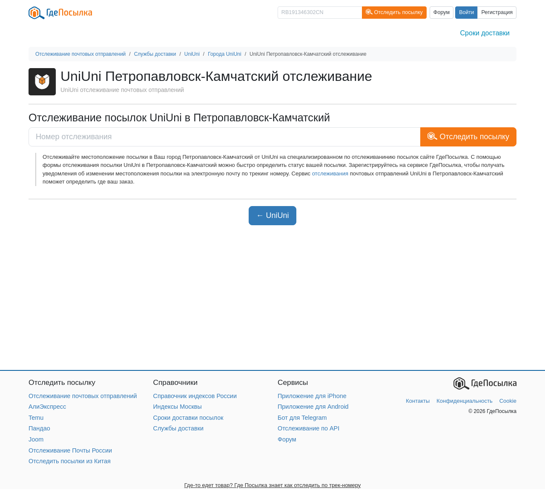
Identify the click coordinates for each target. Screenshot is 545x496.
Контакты (418, 401)
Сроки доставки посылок (188, 417)
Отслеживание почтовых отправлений (83, 396)
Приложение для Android (313, 406)
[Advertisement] (272, 297)
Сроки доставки (485, 33)
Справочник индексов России (195, 396)
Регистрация (497, 12)
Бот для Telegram (302, 417)
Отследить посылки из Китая (70, 461)
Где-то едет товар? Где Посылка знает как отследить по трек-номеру (272, 485)
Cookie (507, 401)
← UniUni (272, 215)
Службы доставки (178, 428)
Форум (441, 12)
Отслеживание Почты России (70, 450)
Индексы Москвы (177, 406)
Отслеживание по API (308, 428)
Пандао (39, 428)
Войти (466, 12)
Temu (36, 417)
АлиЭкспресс (47, 406)
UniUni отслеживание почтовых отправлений (122, 89)
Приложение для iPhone (312, 396)
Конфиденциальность (464, 401)
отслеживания (330, 173)
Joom (36, 439)
